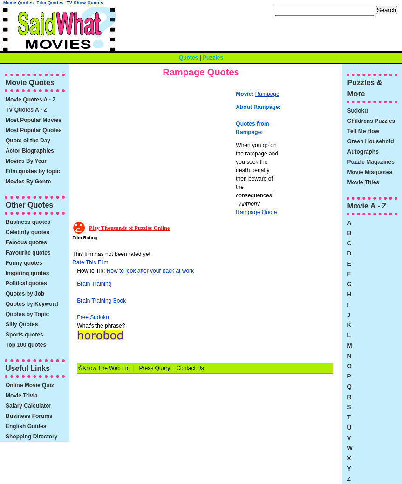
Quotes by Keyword (32, 304)
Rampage (267, 94)
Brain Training (94, 284)
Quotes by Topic (27, 314)
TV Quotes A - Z (26, 110)
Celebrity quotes (27, 232)
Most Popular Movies (33, 120)
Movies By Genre (28, 181)
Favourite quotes (28, 252)
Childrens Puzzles (371, 121)
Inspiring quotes (27, 273)
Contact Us (190, 368)
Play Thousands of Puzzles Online (129, 228)
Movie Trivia (22, 395)
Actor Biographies (30, 151)
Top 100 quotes (26, 345)
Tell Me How (363, 131)
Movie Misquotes (370, 172)
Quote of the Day (28, 140)
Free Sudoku (93, 317)
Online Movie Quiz (30, 385)
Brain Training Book (101, 300)
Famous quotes (26, 242)
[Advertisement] (155, 151)
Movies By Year (26, 161)
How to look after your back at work (150, 271)
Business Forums (29, 416)
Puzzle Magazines (371, 162)
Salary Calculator (28, 406)
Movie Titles (363, 182)
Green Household (370, 141)
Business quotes (28, 222)
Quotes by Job (25, 293)
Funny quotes (24, 263)
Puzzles (213, 57)
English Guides (26, 426)
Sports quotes (24, 334)
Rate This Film (90, 262)
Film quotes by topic (33, 171)
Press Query (154, 368)
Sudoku (357, 111)
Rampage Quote (256, 212)
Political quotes (26, 283)
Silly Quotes (22, 324)
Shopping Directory (31, 436)
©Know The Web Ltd (103, 368)
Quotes (188, 57)
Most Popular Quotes (34, 130)
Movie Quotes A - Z (31, 99)
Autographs (363, 151)
